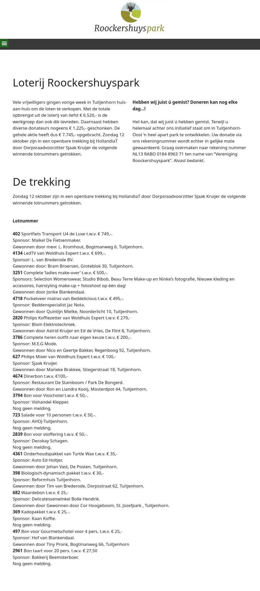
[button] (4, 43)
